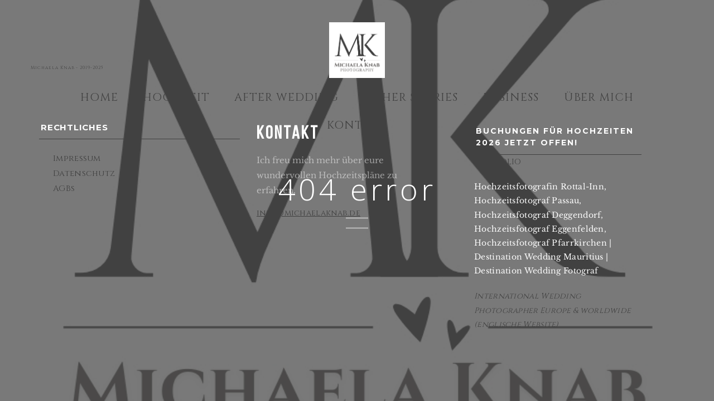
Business (511, 97)
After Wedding (286, 97)
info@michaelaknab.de (308, 213)
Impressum (77, 158)
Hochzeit (176, 97)
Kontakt (357, 125)
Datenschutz (84, 173)
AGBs (64, 188)
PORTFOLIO (498, 162)
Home (99, 97)
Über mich (599, 97)
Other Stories (411, 97)
